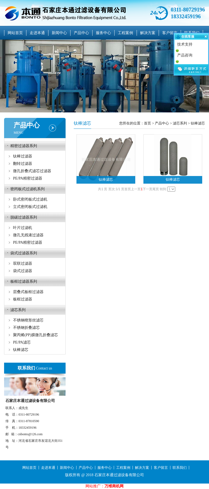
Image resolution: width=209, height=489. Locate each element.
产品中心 (81, 33)
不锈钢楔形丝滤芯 (28, 320)
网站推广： (94, 486)
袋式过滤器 (22, 271)
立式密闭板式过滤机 (30, 207)
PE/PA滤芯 (22, 342)
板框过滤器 (22, 299)
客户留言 (169, 33)
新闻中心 (59, 33)
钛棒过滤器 (22, 156)
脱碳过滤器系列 (23, 217)
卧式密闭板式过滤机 (30, 199)
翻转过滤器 (22, 164)
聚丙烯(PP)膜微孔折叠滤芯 (35, 335)
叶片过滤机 (22, 228)
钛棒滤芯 (20, 350)
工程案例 (125, 33)
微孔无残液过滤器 (28, 235)
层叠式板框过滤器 (28, 292)
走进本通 (37, 33)
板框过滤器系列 (23, 281)
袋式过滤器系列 (23, 253)
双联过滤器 (22, 263)
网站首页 (15, 33)
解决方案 (147, 33)
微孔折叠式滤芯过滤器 (32, 171)
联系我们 (180, 467)
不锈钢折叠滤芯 (26, 328)
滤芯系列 (18, 310)
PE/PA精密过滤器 (27, 178)
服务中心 (103, 33)
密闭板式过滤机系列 (27, 189)
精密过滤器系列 (23, 146)
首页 (147, 123)
